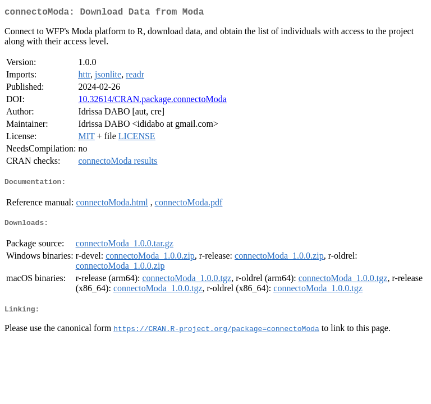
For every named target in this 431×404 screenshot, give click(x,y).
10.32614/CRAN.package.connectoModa (152, 101)
